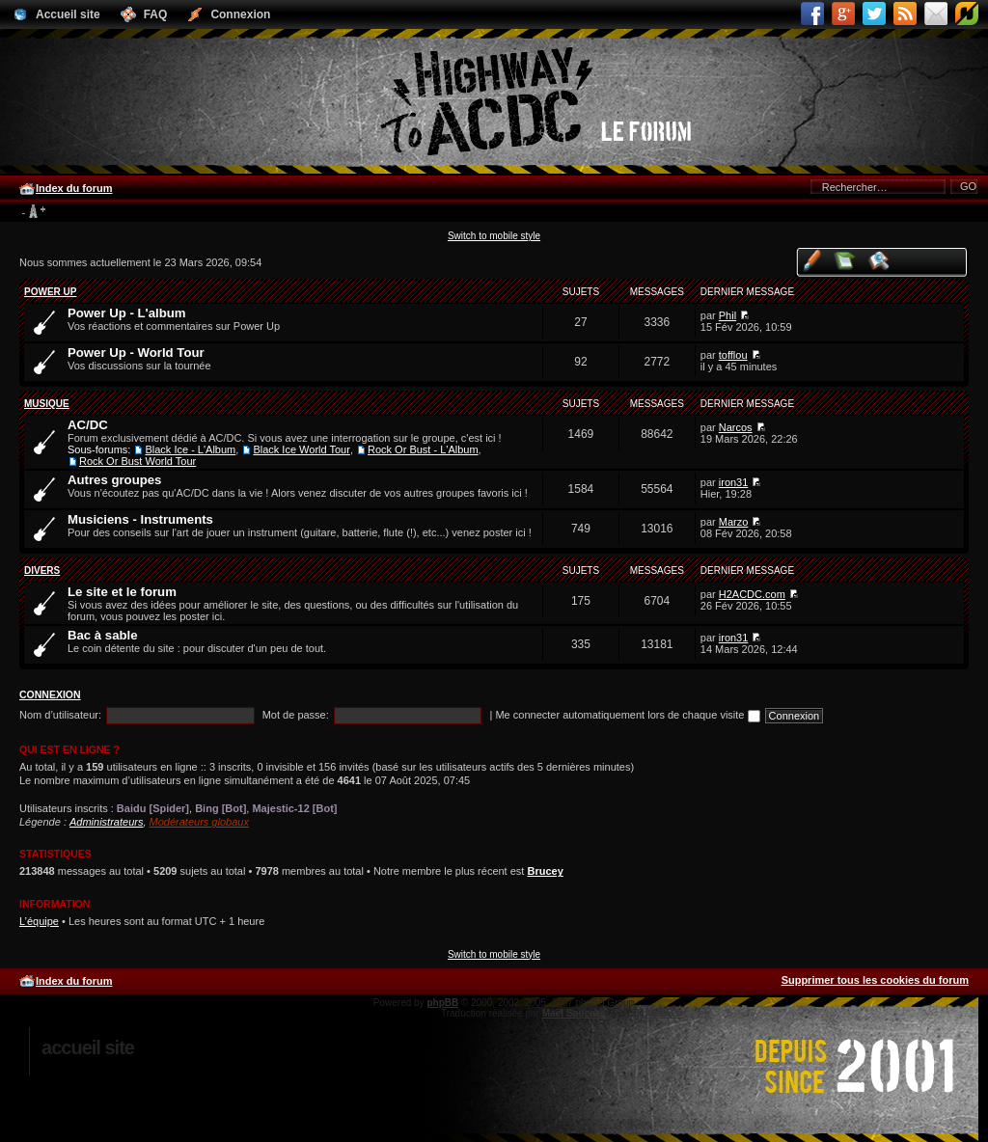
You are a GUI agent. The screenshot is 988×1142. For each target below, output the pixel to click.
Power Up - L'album (127, 313)
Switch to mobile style (494, 236)
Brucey (545, 871)
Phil (727, 315)
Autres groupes (114, 480)
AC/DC (88, 425)
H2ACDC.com (752, 594)
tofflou (733, 355)
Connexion (50, 694)
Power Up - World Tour (136, 352)
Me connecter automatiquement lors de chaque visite (627, 715)
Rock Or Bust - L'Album (423, 449)
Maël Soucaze (574, 1013)
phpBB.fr (662, 1013)
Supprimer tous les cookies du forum (875, 980)
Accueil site (87, 1047)
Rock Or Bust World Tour (137, 461)
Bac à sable (103, 635)
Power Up (50, 291)
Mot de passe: (295, 715)
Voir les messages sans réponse (846, 260)
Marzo (734, 522)
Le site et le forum (122, 592)
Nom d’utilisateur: (60, 715)
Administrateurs (106, 822)
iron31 (734, 482)
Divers (42, 570)
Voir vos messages (812, 260)
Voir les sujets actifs (879, 260)
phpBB (442, 1002)
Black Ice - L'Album (190, 449)
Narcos (736, 427)
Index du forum (74, 188)
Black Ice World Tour (301, 449)
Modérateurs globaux (199, 822)
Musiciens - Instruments (140, 519)
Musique (46, 403)
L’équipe (39, 921)
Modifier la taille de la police (33, 212)
